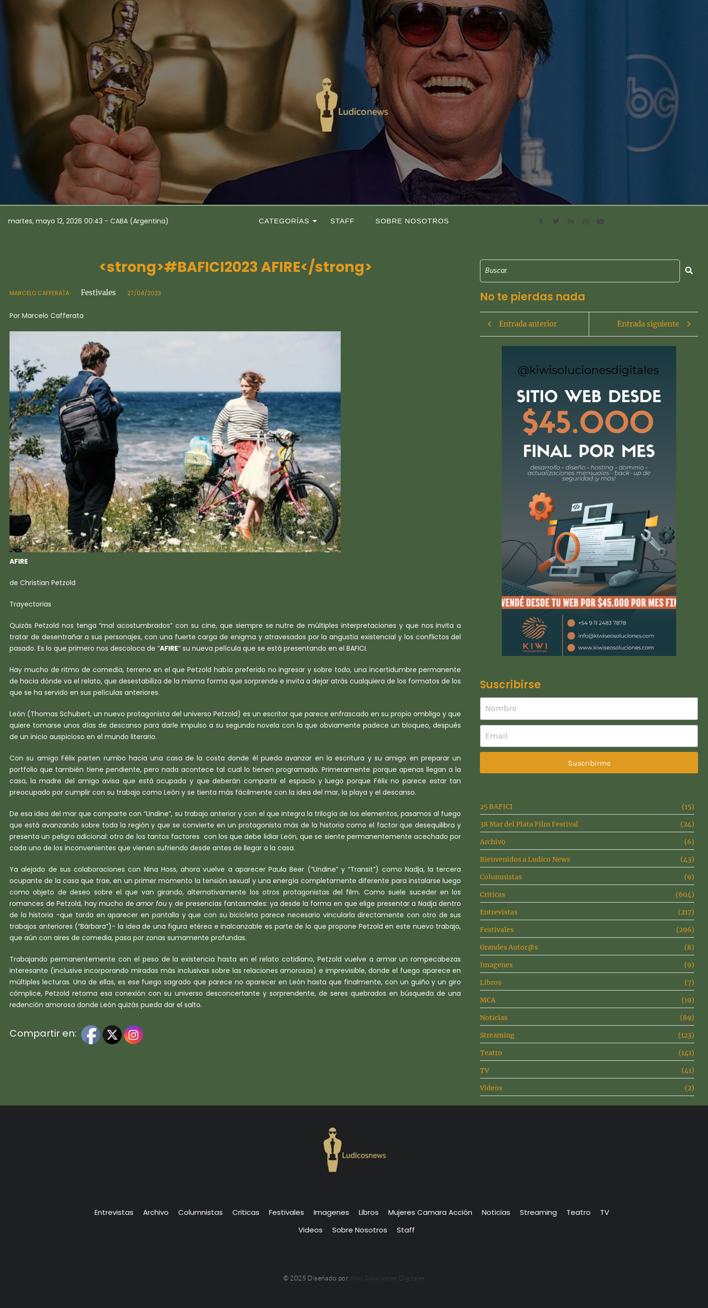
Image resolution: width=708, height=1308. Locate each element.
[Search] (580, 271)
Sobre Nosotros (412, 221)
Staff (342, 221)
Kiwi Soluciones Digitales (388, 1278)
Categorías (287, 221)
